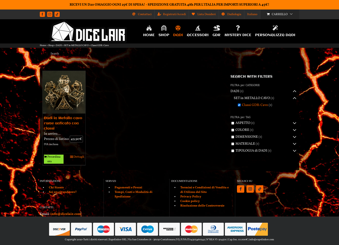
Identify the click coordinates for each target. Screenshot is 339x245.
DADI (59, 45)
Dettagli (79, 157)
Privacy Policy (190, 197)
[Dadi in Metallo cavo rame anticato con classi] (64, 92)
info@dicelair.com (65, 214)
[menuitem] (252, 14)
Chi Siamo (56, 188)
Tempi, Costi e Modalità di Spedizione (133, 194)
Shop (51, 45)
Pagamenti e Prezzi (128, 188)
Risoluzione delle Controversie (202, 206)
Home (43, 45)
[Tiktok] (259, 189)
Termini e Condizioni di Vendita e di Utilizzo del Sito (204, 190)
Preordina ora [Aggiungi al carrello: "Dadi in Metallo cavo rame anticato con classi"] (54, 159)
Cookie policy (190, 201)
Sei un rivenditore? (63, 192)
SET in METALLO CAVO (76, 45)
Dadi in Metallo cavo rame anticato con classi (63, 123)
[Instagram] (250, 189)
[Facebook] (240, 189)
